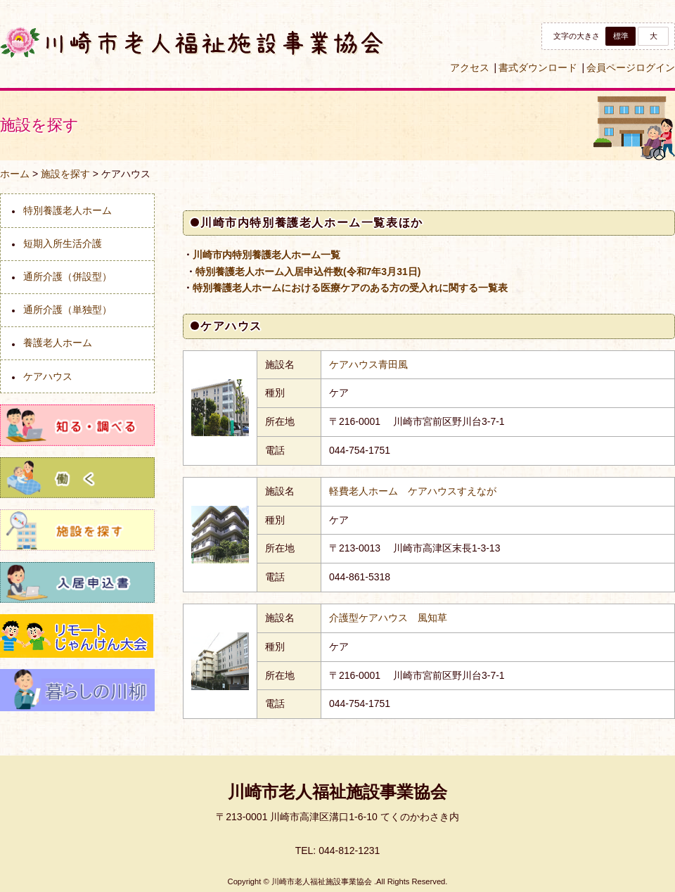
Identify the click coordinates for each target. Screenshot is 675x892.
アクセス (469, 67)
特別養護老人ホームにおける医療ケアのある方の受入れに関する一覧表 (350, 287)
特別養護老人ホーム (67, 210)
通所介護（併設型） (67, 276)
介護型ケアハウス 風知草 (388, 617)
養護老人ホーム (57, 342)
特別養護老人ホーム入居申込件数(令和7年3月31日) (307, 271)
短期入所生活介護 (62, 243)
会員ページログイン (630, 67)
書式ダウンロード (538, 67)
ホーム (15, 173)
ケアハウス (47, 376)
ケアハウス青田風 (368, 364)
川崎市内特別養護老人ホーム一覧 (266, 254)
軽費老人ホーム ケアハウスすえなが (412, 491)
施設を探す (65, 173)
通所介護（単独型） (67, 309)
